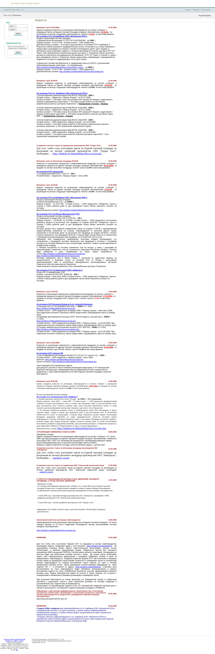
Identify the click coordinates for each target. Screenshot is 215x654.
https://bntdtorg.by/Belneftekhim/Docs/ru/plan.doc (56, 530)
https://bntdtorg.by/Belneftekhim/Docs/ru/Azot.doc (77, 153)
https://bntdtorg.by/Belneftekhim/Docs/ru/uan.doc (56, 308)
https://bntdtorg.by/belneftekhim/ (99, 546)
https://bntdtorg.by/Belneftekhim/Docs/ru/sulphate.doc (58, 329)
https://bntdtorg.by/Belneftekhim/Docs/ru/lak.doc (64, 360)
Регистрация (206, 10)
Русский (202, 15)
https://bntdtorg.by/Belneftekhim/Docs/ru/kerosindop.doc (81, 72)
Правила (196, 10)
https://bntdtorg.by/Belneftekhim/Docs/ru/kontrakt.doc (64, 254)
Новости (188, 10)
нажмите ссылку (61, 458)
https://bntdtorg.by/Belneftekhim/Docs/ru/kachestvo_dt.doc (60, 67)
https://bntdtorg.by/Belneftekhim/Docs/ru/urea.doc (56, 321)
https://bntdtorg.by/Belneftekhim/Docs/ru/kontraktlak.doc (74, 362)
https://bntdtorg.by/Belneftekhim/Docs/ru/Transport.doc (58, 256)
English (208, 15)
